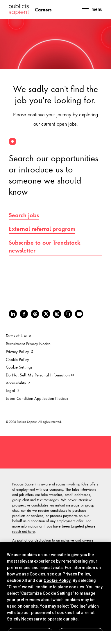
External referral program (42, 228)
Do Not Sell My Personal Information (40, 374)
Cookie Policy (17, 359)
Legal (12, 390)
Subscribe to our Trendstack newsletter (44, 246)
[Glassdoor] (68, 314)
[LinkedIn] (13, 314)
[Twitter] (46, 314)
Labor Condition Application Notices (37, 398)
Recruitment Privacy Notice (28, 343)
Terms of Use (18, 335)
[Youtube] (79, 314)
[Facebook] (24, 314)
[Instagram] (57, 314)
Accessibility (18, 382)
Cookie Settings (19, 366)
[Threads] (35, 314)
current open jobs (58, 123)
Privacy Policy (19, 351)
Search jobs (24, 215)
